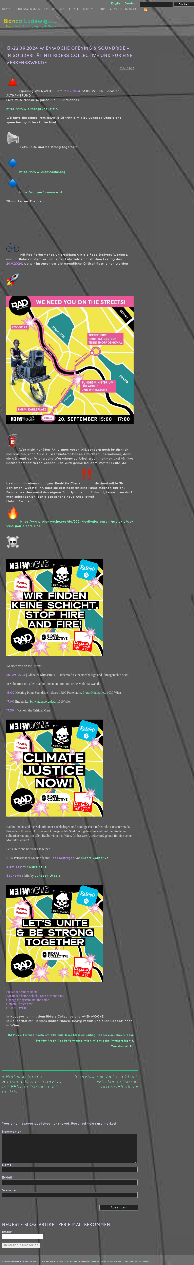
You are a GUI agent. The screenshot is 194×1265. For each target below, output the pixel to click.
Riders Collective (95, 858)
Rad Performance (70, 1040)
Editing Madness (97, 1035)
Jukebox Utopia (48, 875)
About (74, 9)
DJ (10, 1035)
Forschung (54, 9)
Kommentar (11, 1131)
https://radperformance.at (40, 192)
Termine (29, 1035)
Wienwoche (101, 1040)
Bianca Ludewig (31, 25)
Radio (88, 9)
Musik (17, 1035)
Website (9, 1190)
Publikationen (28, 9)
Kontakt (133, 9)
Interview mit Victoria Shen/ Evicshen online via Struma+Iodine (106, 1082)
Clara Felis (37, 866)
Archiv (116, 9)
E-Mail (7, 1177)
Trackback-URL (122, 1046)
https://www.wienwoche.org (42, 172)
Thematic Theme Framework (105, 1262)
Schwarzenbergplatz (43, 701)
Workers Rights (122, 1040)
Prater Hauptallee (94, 692)
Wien (87, 1040)
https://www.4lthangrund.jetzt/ (31, 109)
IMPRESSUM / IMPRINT (140, 1262)
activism (43, 1035)
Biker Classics (74, 1035)
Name (7, 1164)
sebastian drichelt (68, 1262)
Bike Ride (57, 1035)
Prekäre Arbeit (46, 1040)
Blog (6, 9)
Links (101, 9)
